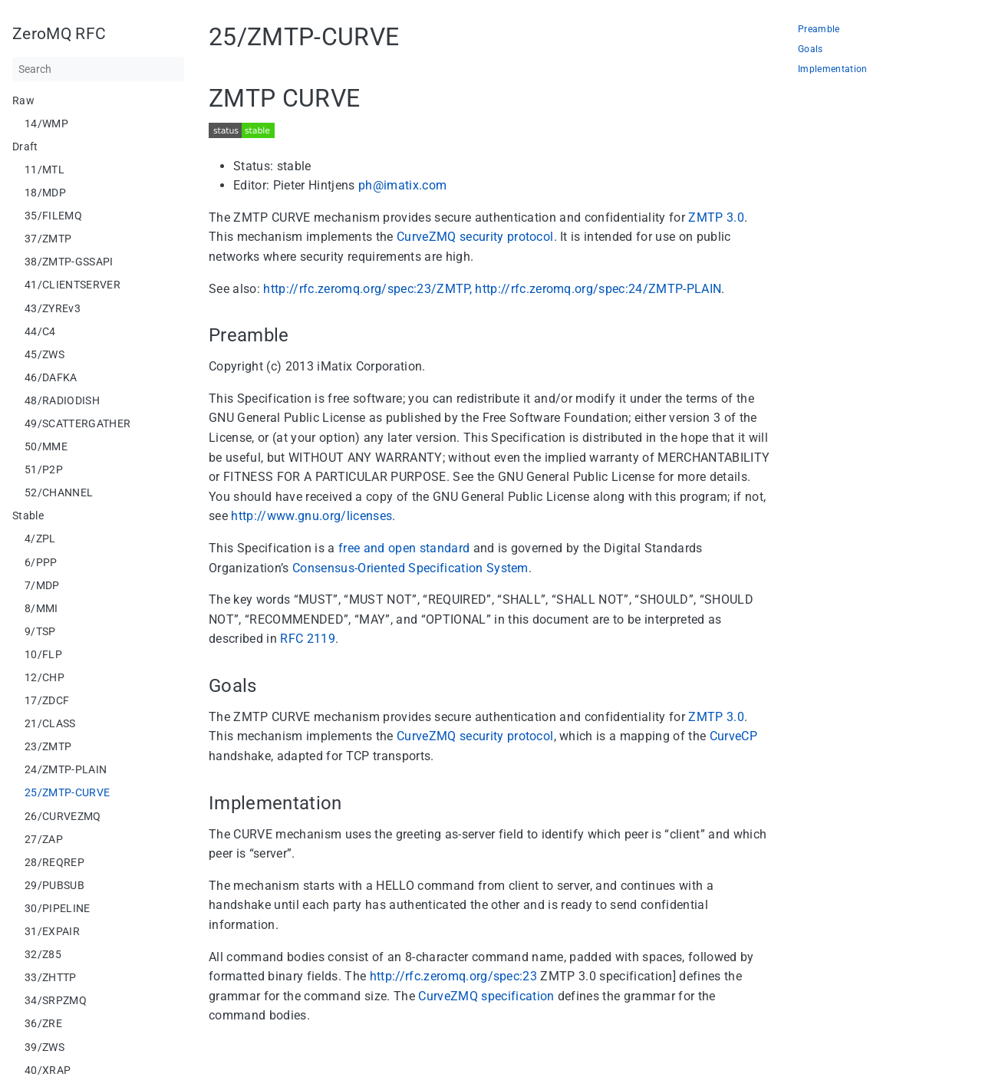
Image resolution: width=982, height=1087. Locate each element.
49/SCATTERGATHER (77, 423)
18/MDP (45, 192)
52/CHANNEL (59, 492)
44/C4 (40, 331)
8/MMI (41, 608)
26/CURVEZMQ (63, 816)
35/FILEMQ (53, 215)
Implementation (833, 69)
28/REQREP (54, 862)
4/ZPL (40, 538)
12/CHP (44, 677)
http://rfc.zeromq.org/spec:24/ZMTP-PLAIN (598, 289)
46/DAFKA (51, 377)
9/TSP (40, 631)
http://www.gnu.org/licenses (311, 516)
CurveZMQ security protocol (475, 236)
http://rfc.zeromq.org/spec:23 (454, 976)
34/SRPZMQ (56, 1000)
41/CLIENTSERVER (72, 284)
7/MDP (42, 585)
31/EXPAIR (52, 931)
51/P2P (44, 469)
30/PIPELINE (58, 908)
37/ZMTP (48, 238)
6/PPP (41, 562)
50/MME (46, 446)
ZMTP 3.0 (716, 217)
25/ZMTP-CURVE (67, 792)
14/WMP (46, 123)
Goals (810, 49)
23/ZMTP (48, 746)
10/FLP (43, 654)
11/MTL (44, 169)
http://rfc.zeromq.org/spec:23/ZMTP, (367, 289)
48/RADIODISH (62, 400)
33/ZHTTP (51, 977)
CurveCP (733, 736)
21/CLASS (50, 723)
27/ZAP (44, 839)
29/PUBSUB (54, 885)
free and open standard (404, 548)
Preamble (819, 30)
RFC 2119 (307, 638)
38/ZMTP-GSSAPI (69, 261)
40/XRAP (48, 1070)
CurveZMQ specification (486, 996)
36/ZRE (43, 1023)
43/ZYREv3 (53, 308)
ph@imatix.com (402, 185)
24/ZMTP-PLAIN (66, 769)
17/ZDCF (47, 700)
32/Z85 (43, 954)
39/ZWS (44, 1047)
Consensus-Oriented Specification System (410, 568)
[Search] (98, 69)
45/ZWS (44, 354)
